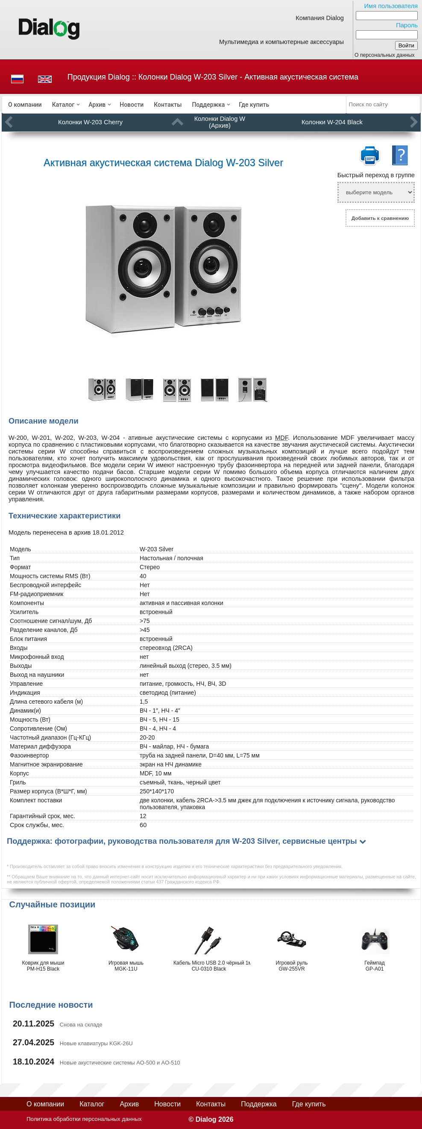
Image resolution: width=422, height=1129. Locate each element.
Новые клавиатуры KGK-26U (96, 1043)
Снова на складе (81, 1024)
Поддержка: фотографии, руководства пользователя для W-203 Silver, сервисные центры (182, 841)
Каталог (63, 104)
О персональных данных (385, 55)
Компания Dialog (320, 18)
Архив (97, 104)
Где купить (254, 104)
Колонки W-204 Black (332, 122)
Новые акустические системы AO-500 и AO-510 (120, 1062)
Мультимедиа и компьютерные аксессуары (281, 41)
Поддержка (208, 104)
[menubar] (174, 105)
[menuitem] (25, 104)
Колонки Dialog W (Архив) (219, 122)
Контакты (168, 104)
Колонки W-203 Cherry (90, 122)
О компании (25, 104)
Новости (132, 104)
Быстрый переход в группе (376, 175)
